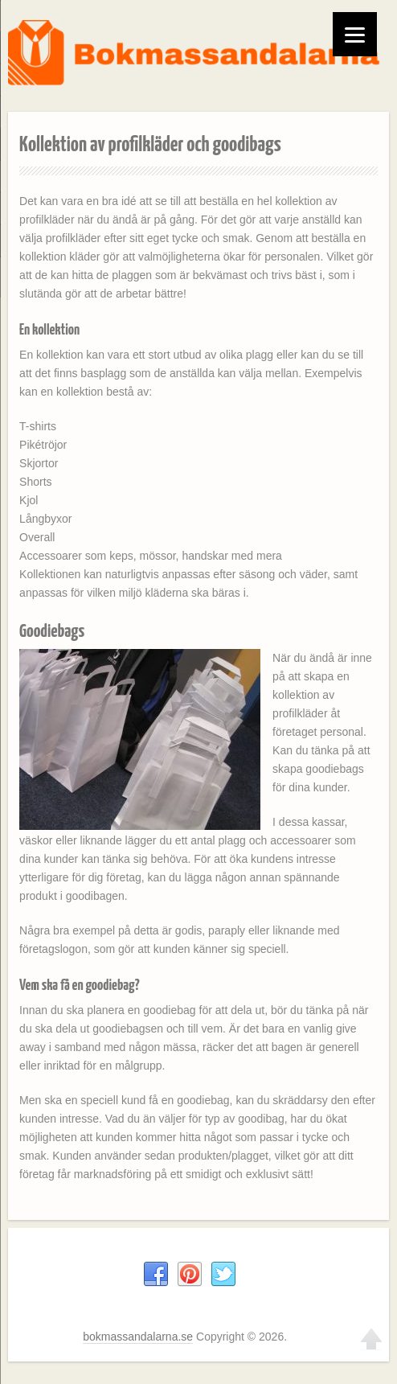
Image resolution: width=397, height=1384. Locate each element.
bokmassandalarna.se (138, 1336)
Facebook (156, 1274)
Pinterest (190, 1274)
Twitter (223, 1274)
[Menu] (355, 34)
